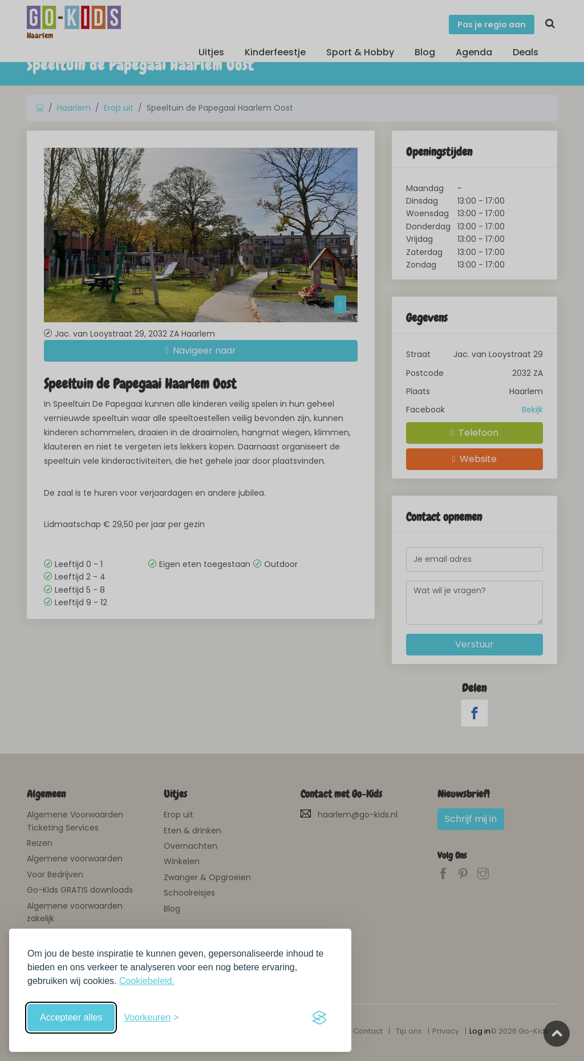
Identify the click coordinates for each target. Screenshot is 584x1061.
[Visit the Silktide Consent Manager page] (319, 1017)
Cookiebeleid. (147, 981)
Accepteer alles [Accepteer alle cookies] (71, 1017)
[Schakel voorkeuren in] (151, 1018)
